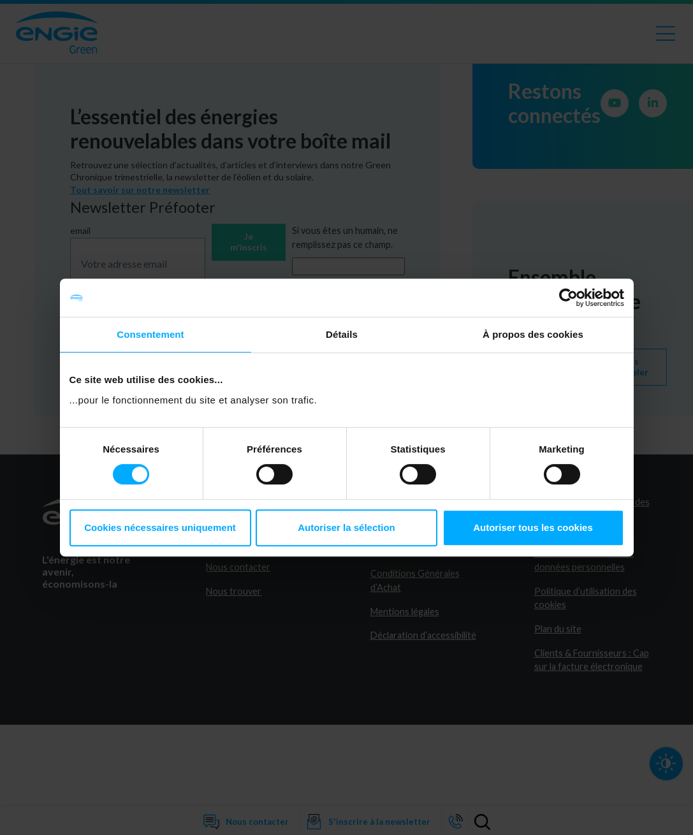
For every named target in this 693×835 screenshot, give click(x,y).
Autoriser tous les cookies (533, 527)
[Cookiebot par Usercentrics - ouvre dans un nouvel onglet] (568, 297)
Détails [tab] (342, 334)
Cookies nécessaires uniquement (160, 527)
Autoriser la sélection (346, 527)
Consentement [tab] (150, 334)
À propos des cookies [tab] (533, 334)
